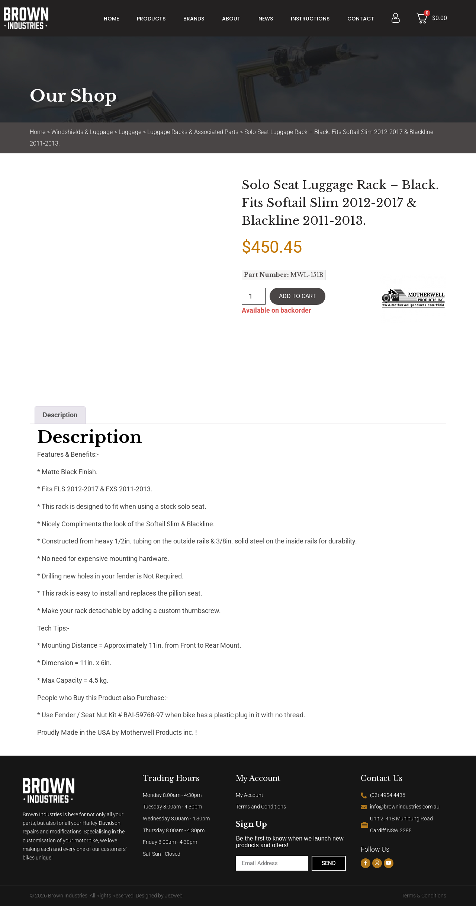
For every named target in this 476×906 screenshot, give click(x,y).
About (231, 18)
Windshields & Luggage (82, 131)
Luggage (130, 131)
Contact (360, 18)
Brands (193, 18)
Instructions (310, 18)
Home (111, 18)
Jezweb (174, 896)
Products (151, 18)
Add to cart (297, 296)
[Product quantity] (254, 296)
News (265, 18)
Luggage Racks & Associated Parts (192, 131)
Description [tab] (60, 415)
